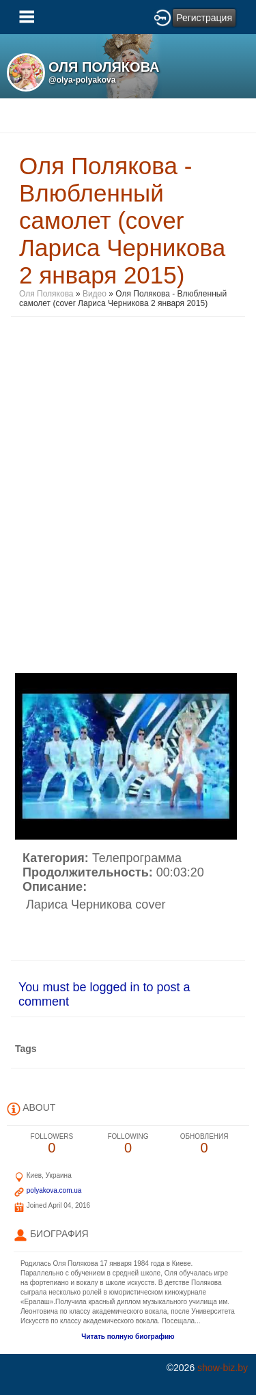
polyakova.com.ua (54, 1190)
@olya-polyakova (81, 80)
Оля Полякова (46, 294)
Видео (94, 294)
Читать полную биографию (127, 1336)
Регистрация (204, 17)
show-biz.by (222, 1367)
